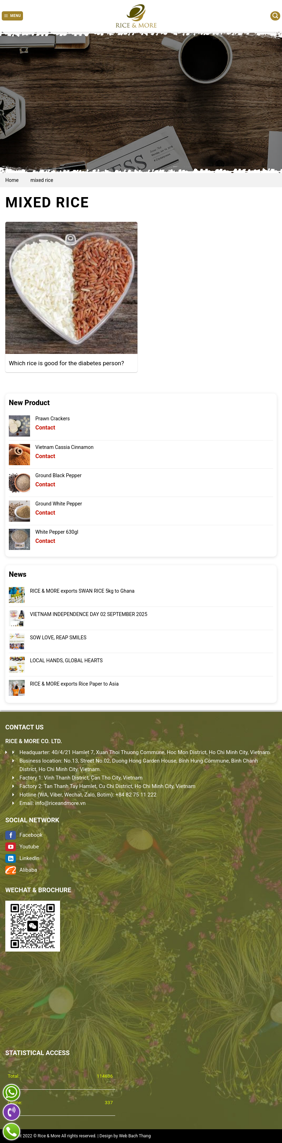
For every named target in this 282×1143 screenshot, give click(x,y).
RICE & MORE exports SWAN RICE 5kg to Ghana (82, 591)
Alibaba (21, 870)
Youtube (22, 846)
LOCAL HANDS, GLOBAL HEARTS (66, 660)
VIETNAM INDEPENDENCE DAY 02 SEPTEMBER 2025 (88, 614)
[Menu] (12, 15)
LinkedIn (22, 858)
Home (12, 180)
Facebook (23, 835)
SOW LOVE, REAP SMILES (58, 637)
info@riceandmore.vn (60, 803)
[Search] (275, 15)
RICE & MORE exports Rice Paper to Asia (74, 684)
